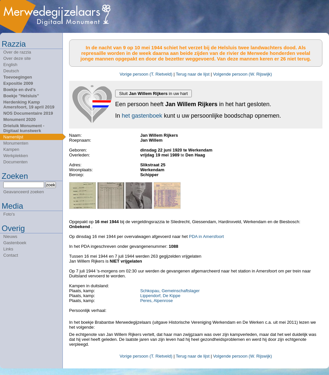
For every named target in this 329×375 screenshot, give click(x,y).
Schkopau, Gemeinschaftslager (170, 290)
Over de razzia (17, 52)
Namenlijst (13, 136)
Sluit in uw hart (153, 93)
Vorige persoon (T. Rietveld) (145, 74)
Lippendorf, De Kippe (160, 295)
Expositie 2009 (18, 83)
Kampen (11, 149)
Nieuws (10, 236)
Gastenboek (14, 242)
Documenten (15, 161)
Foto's (9, 214)
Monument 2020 (19, 119)
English (10, 64)
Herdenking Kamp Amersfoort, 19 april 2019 (28, 104)
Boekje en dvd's (19, 89)
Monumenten (15, 143)
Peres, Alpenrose (156, 300)
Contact (10, 255)
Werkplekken (15, 155)
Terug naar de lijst (193, 74)
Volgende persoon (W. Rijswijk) (242, 74)
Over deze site (17, 58)
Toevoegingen (17, 77)
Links (8, 248)
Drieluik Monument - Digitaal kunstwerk (23, 128)
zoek (50, 184)
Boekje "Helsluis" (21, 95)
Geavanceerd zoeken (23, 191)
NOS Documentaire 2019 (28, 113)
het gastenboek (142, 115)
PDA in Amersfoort (206, 236)
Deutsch (11, 70)
